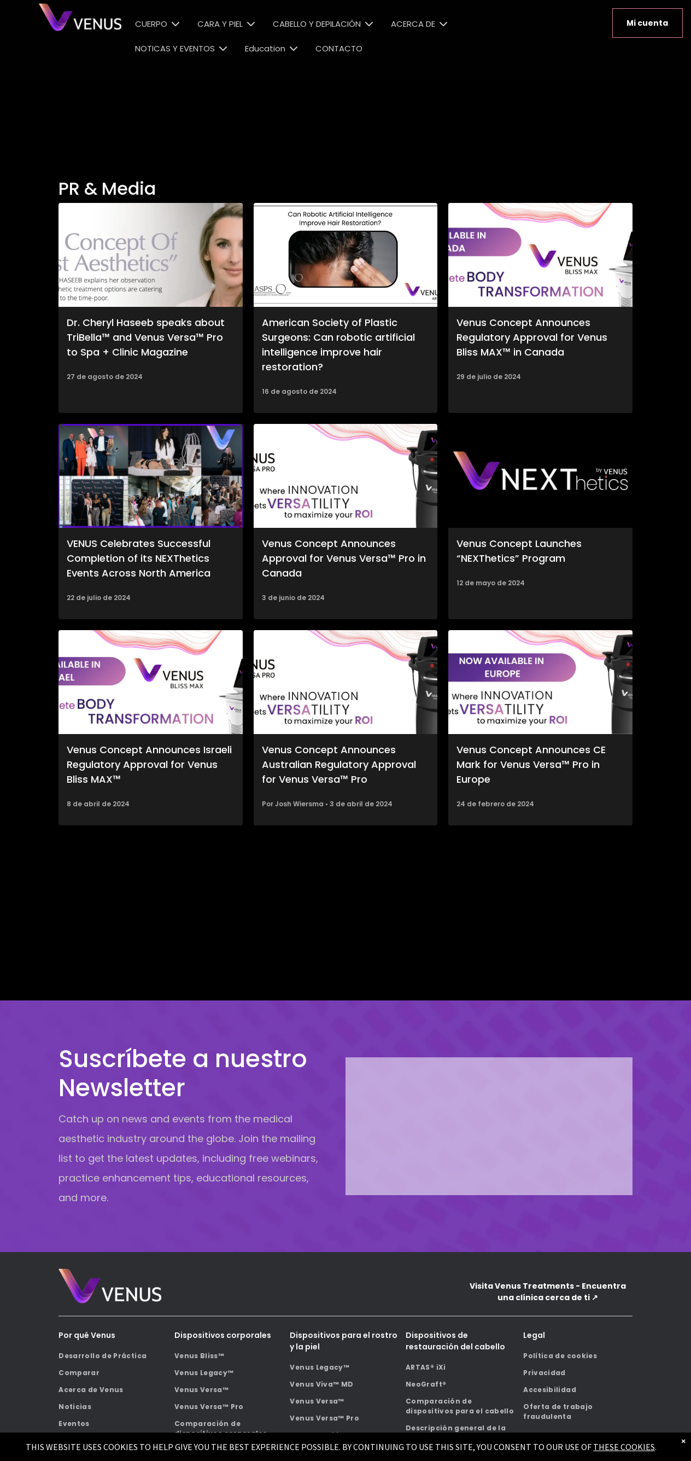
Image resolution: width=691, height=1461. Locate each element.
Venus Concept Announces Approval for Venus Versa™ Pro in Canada (344, 558)
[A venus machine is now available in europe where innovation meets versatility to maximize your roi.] (540, 682)
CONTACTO (338, 48)
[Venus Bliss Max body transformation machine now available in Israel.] (150, 682)
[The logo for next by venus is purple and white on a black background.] (540, 476)
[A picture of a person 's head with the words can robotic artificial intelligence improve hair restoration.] (345, 255)
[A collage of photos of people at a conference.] (150, 476)
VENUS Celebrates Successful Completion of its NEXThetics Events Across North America (138, 558)
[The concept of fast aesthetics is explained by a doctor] (150, 255)
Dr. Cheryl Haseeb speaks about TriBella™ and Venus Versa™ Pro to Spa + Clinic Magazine (146, 337)
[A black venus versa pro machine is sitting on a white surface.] (345, 476)
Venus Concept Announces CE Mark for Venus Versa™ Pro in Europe (531, 764)
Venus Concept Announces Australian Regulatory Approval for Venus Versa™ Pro (339, 764)
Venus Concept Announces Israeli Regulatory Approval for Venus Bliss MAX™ (149, 764)
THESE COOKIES (624, 1446)
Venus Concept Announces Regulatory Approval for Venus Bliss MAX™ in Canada (531, 337)
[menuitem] (112, 1356)
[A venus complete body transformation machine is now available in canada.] (540, 255)
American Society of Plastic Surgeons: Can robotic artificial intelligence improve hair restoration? (338, 345)
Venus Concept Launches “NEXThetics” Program (519, 551)
